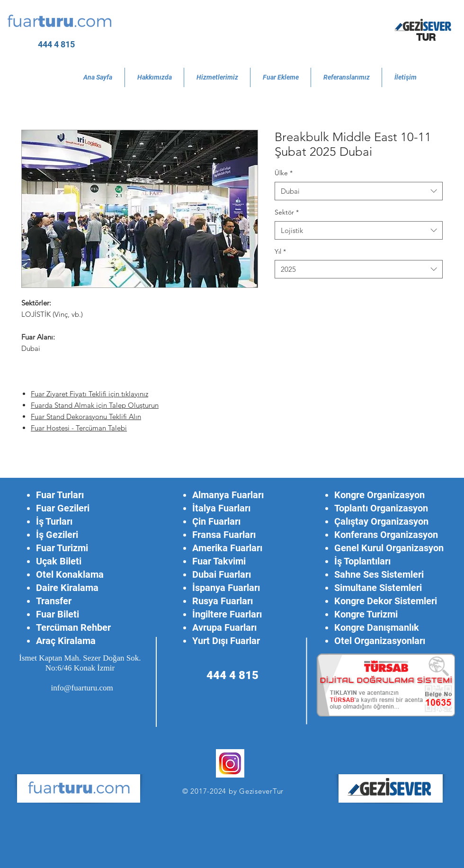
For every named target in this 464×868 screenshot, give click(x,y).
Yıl (280, 251)
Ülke (284, 173)
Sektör (287, 212)
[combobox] (359, 191)
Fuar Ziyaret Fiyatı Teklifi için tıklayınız (89, 393)
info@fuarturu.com (82, 687)
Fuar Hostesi (51, 427)
